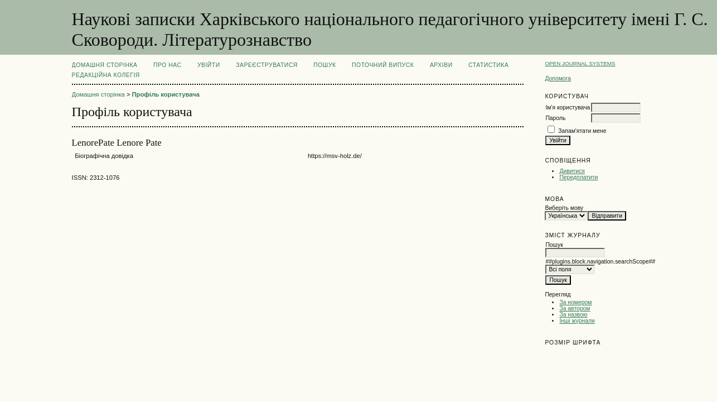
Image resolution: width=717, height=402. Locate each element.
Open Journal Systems (580, 63)
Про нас (167, 65)
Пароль (555, 118)
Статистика (488, 65)
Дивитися (572, 171)
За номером (575, 302)
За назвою (573, 315)
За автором (574, 308)
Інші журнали (576, 321)
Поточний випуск (383, 65)
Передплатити (578, 177)
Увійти (208, 65)
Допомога (558, 78)
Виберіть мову (564, 208)
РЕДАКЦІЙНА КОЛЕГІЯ (106, 75)
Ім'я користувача (567, 107)
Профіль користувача (166, 94)
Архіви (441, 65)
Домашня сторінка (105, 65)
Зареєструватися (267, 65)
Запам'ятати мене (582, 131)
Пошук (324, 65)
